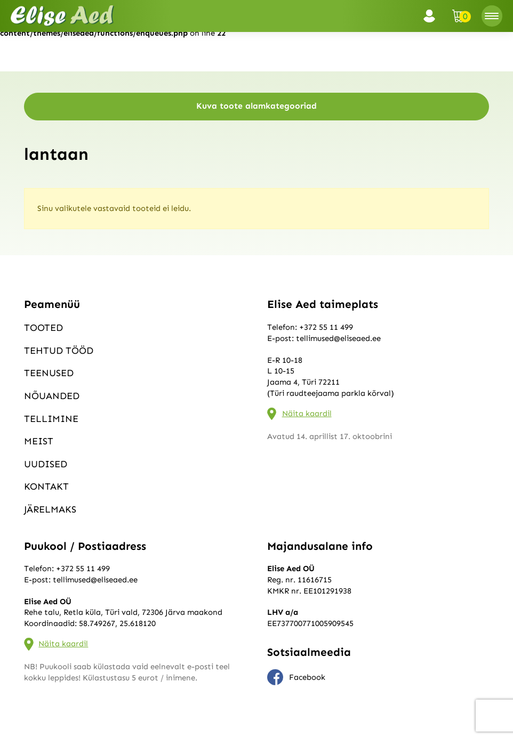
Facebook (296, 677)
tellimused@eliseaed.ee (338, 338)
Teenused (49, 373)
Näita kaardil (307, 413)
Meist (38, 441)
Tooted (43, 328)
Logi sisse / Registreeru (432, 16)
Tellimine (51, 419)
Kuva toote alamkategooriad (256, 106)
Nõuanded (51, 396)
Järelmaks (50, 509)
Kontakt (46, 486)
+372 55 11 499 (326, 327)
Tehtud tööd (58, 350)
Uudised (45, 464)
